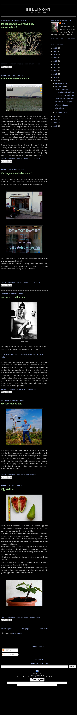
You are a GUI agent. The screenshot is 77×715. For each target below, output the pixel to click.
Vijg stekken (7, 489)
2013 (55, 119)
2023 (55, 58)
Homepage (25, 629)
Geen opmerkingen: (32, 64)
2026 (55, 48)
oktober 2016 (60, 87)
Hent (64, 23)
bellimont (38, 9)
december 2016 (61, 83)
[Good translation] (33, 680)
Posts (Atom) (17, 633)
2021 (55, 64)
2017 (55, 77)
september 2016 (61, 112)
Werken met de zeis (11, 403)
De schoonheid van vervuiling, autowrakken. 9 (17, 25)
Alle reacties (10, 654)
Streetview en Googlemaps (15, 78)
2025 (55, 51)
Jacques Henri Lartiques (14, 297)
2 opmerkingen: (30, 389)
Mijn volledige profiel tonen (63, 38)
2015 (55, 116)
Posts (6, 650)
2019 (55, 71)
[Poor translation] (41, 680)
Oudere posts (43, 629)
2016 (55, 81)
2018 (55, 74)
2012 (55, 123)
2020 (55, 67)
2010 (55, 126)
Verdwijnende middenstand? (16, 173)
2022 (55, 61)
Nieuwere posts (6, 629)
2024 (55, 54)
